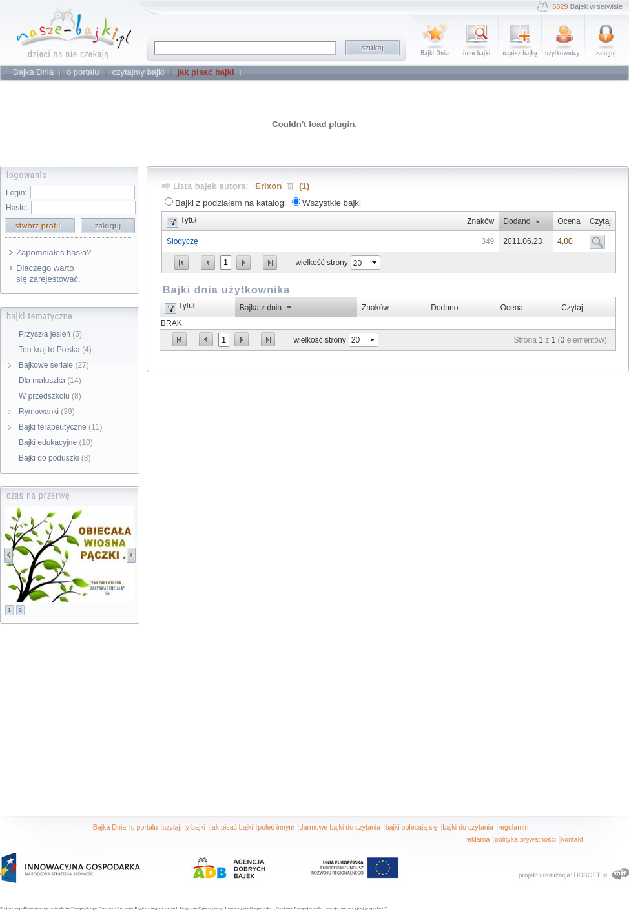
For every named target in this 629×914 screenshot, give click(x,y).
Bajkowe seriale (54, 365)
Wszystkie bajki (331, 203)
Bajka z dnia (261, 307)
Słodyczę (182, 241)
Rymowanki (47, 411)
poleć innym (276, 827)
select (375, 262)
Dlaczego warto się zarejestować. (48, 273)
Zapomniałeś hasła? (53, 252)
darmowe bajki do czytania (340, 827)
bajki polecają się (412, 827)
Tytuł (188, 219)
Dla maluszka (50, 380)
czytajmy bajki (184, 827)
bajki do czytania (467, 827)
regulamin (514, 827)
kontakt (572, 839)
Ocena (568, 221)
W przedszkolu (50, 396)
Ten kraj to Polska (55, 349)
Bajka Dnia (110, 827)
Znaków (480, 221)
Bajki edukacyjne (56, 442)
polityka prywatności (525, 839)
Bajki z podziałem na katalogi (230, 203)
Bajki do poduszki (54, 457)
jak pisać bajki (231, 827)
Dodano (516, 221)
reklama (477, 839)
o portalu (144, 827)
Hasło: (17, 207)
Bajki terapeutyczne (60, 427)
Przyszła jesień (50, 334)
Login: (16, 192)
